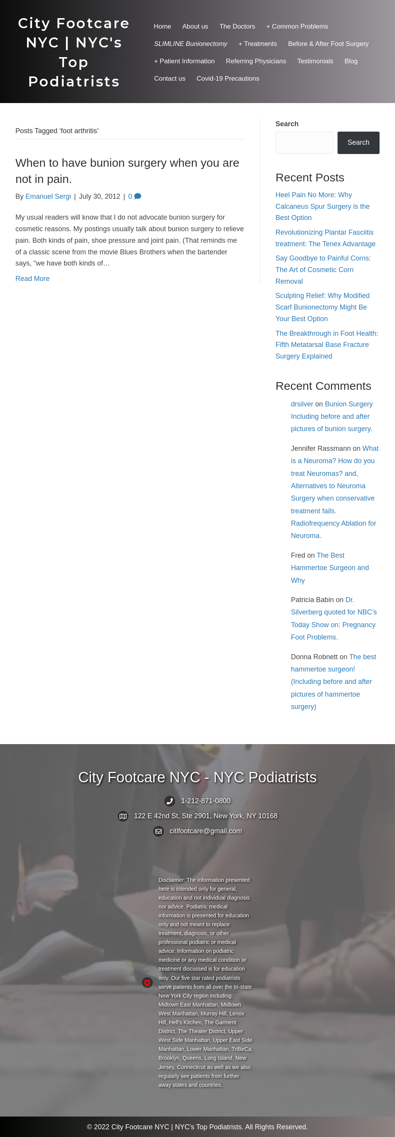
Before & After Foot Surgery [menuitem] (328, 43)
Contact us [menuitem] (169, 78)
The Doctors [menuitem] (237, 26)
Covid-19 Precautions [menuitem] (228, 78)
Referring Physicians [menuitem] (256, 61)
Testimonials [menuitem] (315, 61)
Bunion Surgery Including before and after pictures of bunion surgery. (332, 416)
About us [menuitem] (195, 26)
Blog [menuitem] (351, 61)
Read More (32, 279)
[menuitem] (191, 43)
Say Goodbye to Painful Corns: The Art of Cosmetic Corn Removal (323, 269)
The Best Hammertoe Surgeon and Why (330, 568)
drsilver (302, 404)
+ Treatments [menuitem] (257, 43)
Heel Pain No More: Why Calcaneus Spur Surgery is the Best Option (322, 206)
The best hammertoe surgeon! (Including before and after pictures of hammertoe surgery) (333, 682)
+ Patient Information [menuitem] (184, 61)
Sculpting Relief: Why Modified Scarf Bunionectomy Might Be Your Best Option (322, 307)
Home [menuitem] (162, 26)
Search (287, 124)
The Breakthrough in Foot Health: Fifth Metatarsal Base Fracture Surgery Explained (326, 345)
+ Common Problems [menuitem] (297, 26)
